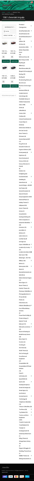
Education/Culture (23, 146)
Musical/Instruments (24, 272)
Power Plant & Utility (24, 315)
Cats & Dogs (22, 96)
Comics (21, 113)
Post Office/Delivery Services (24, 309)
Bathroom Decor (23, 57)
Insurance (21, 227)
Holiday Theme (23, 202)
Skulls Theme (22, 350)
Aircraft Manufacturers (25, 36)
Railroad (21, 324)
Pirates (21, 300)
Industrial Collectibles (24, 222)
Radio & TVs (22, 321)
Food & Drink (22, 176)
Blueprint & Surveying (24, 71)
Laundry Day (22, 239)
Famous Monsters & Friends (24, 165)
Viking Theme (22, 438)
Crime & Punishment (24, 119)
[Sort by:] (9, 35)
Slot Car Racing (23, 353)
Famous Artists (23, 161)
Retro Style (22, 339)
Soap (20, 373)
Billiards (21, 65)
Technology (22, 399)
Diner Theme (22, 133)
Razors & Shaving (23, 331)
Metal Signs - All (23, 258)
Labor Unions (22, 236)
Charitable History (23, 99)
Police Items (22, 302)
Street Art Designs (24, 387)
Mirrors (21, 263)
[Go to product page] (4, 43)
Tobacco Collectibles (24, 406)
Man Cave (21, 255)
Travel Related (23, 425)
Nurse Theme (22, 285)
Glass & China (22, 194)
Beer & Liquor (22, 60)
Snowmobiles (22, 363)
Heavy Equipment (23, 197)
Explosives (22, 155)
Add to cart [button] (3, 57)
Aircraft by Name (23, 31)
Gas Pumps (22, 188)
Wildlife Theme (23, 456)
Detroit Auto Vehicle (24, 127)
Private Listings (23, 318)
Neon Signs (22, 282)
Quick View (6, 61)
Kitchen (21, 233)
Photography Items (24, 294)
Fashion (21, 171)
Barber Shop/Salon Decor (24, 51)
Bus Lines (21, 83)
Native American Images (25, 278)
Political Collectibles (24, 305)
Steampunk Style (23, 384)
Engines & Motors (23, 149)
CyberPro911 (5, 472)
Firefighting (22, 174)
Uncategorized (23, 431)
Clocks (20, 107)
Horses (21, 211)
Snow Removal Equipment (23, 357)
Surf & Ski (21, 393)
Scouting (21, 345)
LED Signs (21, 241)
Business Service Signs (25, 85)
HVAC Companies (23, 219)
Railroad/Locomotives (24, 327)
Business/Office (23, 90)
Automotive (22, 47)
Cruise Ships (22, 122)
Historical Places (23, 199)
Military (21, 260)
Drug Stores (22, 144)
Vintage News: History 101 (24, 442)
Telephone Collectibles (25, 402)
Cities (20, 104)
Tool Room (22, 409)
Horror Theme (22, 208)
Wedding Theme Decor (25, 451)
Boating (21, 74)
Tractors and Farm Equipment (23, 416)
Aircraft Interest (23, 34)
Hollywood (22, 205)
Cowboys (21, 116)
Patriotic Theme (23, 288)
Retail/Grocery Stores (24, 334)
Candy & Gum (22, 93)
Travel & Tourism (23, 422)
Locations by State (24, 252)
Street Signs (22, 390)
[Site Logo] (7, 5)
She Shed (21, 347)
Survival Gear (22, 396)
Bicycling (21, 62)
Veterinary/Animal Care (25, 433)
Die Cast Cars (22, 130)
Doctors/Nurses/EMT (24, 139)
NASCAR (21, 275)
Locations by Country (24, 247)
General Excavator (23, 191)
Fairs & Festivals (23, 158)
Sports (21, 382)
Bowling (21, 77)
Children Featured (23, 102)
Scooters (21, 342)
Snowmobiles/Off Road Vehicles (25, 367)
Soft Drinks (22, 376)
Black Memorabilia (23, 68)
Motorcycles (22, 266)
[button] (27, 3)
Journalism (21, 230)
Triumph (21, 428)
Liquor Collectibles (23, 244)
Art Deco (21, 44)
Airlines (21, 41)
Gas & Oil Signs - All (24, 185)
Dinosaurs (21, 136)
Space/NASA (22, 379)
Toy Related (22, 412)
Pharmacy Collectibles (24, 291)
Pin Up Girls (22, 297)
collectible (21, 110)
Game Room (22, 182)
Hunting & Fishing (23, 217)
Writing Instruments (24, 458)
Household (22, 214)
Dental (20, 125)
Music (20, 269)
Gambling (21, 179)
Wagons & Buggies (24, 448)
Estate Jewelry (22, 152)
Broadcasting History (24, 80)
